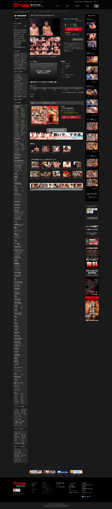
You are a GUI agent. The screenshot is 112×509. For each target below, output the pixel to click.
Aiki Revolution (17, 275)
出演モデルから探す (18, 99)
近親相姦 (22, 421)
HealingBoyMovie (17, 183)
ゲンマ (16, 311)
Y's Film (15, 379)
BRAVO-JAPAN (17, 154)
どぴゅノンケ (17, 119)
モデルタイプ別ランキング (47, 493)
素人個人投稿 (16, 354)
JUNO (22, 123)
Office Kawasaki (17, 376)
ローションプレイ (18, 418)
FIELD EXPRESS (17, 302)
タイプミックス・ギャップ (19, 92)
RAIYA (16, 397)
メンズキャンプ (17, 269)
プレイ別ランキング (45, 491)
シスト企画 (16, 364)
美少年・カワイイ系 (18, 86)
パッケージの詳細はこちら (72, 117)
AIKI (15, 396)
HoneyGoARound (18, 253)
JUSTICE (16, 189)
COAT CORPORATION (18, 160)
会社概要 (83, 486)
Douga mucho (17, 292)
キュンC (22, 139)
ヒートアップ (17, 198)
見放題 (33, 492)
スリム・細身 (17, 74)
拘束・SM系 (17, 55)
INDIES (16, 111)
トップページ (57, 6)
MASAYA (16, 401)
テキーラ (16, 368)
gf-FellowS (17, 170)
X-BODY (16, 116)
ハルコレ (16, 221)
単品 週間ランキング (46, 485)
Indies (22, 129)
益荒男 (22, 144)
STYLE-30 (16, 351)
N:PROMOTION (17, 257)
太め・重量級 (17, 80)
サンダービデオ (18, 371)
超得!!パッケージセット (18, 382)
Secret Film (23, 113)
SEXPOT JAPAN (18, 252)
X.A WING (17, 171)
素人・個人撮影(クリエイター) (19, 47)
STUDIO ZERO (17, 138)
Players (16, 330)
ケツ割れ (22, 441)
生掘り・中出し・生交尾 (19, 61)
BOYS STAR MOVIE (18, 281)
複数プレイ (23, 53)
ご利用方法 (71, 484)
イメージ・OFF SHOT (19, 65)
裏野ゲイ (16, 227)
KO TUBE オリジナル (18, 105)
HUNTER (16, 127)
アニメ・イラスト (18, 93)
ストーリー (17, 58)
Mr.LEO (22, 374)
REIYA (22, 393)
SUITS (16, 115)
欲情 (22, 214)
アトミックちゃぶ (18, 369)
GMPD (15, 36)
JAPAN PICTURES (18, 313)
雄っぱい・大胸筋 (17, 32)
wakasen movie (17, 218)
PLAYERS (16, 329)
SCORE (16, 131)
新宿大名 (16, 357)
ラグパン (22, 440)
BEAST (16, 108)
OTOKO (22, 133)
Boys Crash (17, 149)
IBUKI (22, 398)
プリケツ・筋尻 (20, 36)
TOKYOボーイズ (18, 151)
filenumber (17, 267)
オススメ (33, 490)
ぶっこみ (16, 146)
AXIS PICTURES (17, 272)
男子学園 (22, 121)
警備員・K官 (17, 437)
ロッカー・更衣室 (18, 419)
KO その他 (17, 133)
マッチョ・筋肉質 (18, 77)
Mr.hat (15, 373)
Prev (31, 27)
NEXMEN (16, 260)
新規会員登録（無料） (88, 1)
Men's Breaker (17, 201)
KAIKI (16, 400)
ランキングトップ (45, 484)
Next (59, 27)
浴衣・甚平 (23, 434)
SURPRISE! (17, 124)
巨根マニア (17, 214)
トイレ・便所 (23, 413)
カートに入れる (74, 29)
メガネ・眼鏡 (17, 443)
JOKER (22, 111)
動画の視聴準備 (72, 486)
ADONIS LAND (18, 166)
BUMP (22, 108)
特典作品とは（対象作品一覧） (72, 34)
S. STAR (22, 115)
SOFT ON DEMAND (18, 338)
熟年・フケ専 (23, 62)
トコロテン (24, 32)
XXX (16, 120)
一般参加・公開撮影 (18, 422)
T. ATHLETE (17, 132)
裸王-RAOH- (23, 116)
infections (23, 127)
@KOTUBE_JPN (87, 496)
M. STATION (17, 135)
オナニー (22, 58)
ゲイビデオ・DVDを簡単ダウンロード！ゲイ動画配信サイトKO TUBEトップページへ (19, 483)
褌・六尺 (16, 441)
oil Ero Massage (18, 216)
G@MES (16, 305)
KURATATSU (17, 163)
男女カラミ (17, 62)
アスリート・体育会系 (19, 83)
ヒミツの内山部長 (18, 225)
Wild (22, 308)
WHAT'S (16, 308)
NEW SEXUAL (17, 340)
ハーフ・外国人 (17, 90)
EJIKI (16, 320)
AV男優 (22, 443)
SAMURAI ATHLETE (19, 251)
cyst (15, 365)
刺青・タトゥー (17, 461)
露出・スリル (23, 56)
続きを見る (94, 151)
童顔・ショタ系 (17, 87)
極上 (22, 135)
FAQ (70, 488)
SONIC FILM (23, 132)
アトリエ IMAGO (18, 195)
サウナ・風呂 (17, 413)
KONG (15, 316)
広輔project (16, 233)
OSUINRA (16, 326)
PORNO (16, 192)
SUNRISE (17, 152)
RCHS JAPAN (17, 335)
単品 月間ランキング (46, 487)
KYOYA (16, 394)
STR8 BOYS (16, 210)
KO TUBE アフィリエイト (87, 492)
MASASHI (17, 393)
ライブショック (18, 199)
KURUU (16, 112)
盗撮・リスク (17, 56)
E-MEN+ (15, 173)
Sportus (16, 128)
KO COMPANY (17, 107)
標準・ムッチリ (17, 81)
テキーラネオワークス (18, 367)
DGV (15, 392)
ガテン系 (23, 40)
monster (22, 149)
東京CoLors (16, 360)
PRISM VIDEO (17, 332)
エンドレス (23, 148)
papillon (16, 290)
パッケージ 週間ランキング (47, 488)
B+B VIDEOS (16, 285)
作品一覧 (40, 11)
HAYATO (16, 403)
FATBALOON (17, 300)
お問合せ (83, 490)
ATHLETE (23, 212)
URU (22, 394)
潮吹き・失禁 (23, 30)
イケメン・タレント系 (19, 84)
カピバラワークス (17, 230)
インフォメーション (73, 490)
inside (22, 187)
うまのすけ (17, 144)
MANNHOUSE (17, 194)
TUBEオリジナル (17, 45)
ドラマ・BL (17, 425)
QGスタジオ (16, 385)
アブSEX (22, 146)
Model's (22, 124)
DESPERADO (17, 288)
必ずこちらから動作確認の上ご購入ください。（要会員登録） (73, 92)
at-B (21, 170)
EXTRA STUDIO (17, 299)
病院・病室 (23, 412)
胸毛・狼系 (17, 455)
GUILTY (22, 190)
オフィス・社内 (17, 415)
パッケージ (34, 487)
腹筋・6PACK (16, 34)
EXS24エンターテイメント (19, 249)
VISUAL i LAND (18, 169)
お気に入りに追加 (78, 39)
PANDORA (17, 113)
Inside (15, 186)
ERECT (15, 296)
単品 (32, 486)
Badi (15, 278)
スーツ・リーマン (17, 38)
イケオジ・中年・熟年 (19, 89)
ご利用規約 (84, 483)
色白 (22, 456)
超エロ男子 (17, 148)
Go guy (16, 123)
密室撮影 (16, 421)
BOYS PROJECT (18, 142)
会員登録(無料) (53, 56)
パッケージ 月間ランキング (47, 490)
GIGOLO (16, 129)
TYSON (22, 128)
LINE (22, 112)
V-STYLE (22, 145)
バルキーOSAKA (18, 266)
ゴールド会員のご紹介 (60, 486)
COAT (22, 161)
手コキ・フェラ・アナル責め (20, 59)
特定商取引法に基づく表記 (87, 488)
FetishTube (16, 348)
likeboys (16, 322)
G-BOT (15, 180)
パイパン (22, 34)
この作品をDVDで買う (58, 130)
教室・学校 (17, 412)
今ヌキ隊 (16, 139)
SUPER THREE (17, 341)
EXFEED (22, 163)
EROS (22, 109)
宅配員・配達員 (17, 433)
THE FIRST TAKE (18, 213)
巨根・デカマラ (17, 30)
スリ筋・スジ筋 (17, 76)
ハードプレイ (23, 55)
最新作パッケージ (35, 489)
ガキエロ (16, 121)
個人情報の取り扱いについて (87, 484)
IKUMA (22, 403)
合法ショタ (17, 117)
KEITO (22, 401)
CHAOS (16, 145)
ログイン (97, 1)
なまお (15, 240)
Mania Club (17, 125)
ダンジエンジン (17, 389)
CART (96, 6)
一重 (15, 458)
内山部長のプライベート (19, 224)
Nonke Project (17, 204)
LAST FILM (17, 276)
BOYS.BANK (16, 157)
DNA (15, 319)
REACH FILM (16, 207)
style (22, 306)
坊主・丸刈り (23, 455)
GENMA (15, 310)
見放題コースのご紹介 (73, 492)
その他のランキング (92, 197)
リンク (83, 494)
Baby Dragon (17, 255)
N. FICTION (23, 125)
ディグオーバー (17, 237)
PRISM (16, 333)
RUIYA (16, 398)
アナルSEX (17, 53)
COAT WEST (17, 161)
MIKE (22, 397)
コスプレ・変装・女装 (19, 64)
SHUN (22, 396)
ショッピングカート (73, 483)
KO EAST (16, 141)
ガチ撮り (22, 120)
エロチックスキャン (19, 196)
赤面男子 (16, 176)
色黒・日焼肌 (17, 456)
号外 (22, 131)
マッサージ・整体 (17, 40)
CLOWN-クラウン (17, 345)
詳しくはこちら (92, 218)
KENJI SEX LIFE (17, 246)
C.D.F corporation (17, 165)
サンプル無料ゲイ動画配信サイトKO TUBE (21, 11)
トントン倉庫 (16, 243)
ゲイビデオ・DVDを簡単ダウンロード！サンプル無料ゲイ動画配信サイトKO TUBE (28, 1)
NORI (22, 400)
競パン (23, 38)
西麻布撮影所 (16, 263)
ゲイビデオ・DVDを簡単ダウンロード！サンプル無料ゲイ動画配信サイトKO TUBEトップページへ (21, 5)
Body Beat (17, 187)
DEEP (16, 109)
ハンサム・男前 (17, 459)
